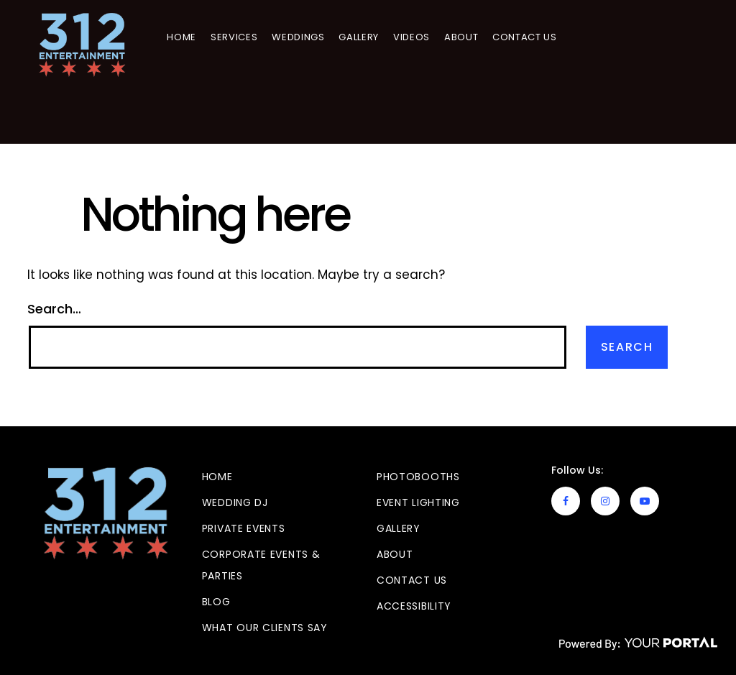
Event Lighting (418, 502)
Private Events (243, 528)
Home (183, 37)
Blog (216, 601)
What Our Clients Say (265, 627)
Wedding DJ (235, 502)
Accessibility (414, 606)
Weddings (299, 37)
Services (235, 37)
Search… (54, 309)
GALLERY (361, 37)
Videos (413, 37)
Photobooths (418, 476)
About (462, 37)
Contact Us (526, 37)
